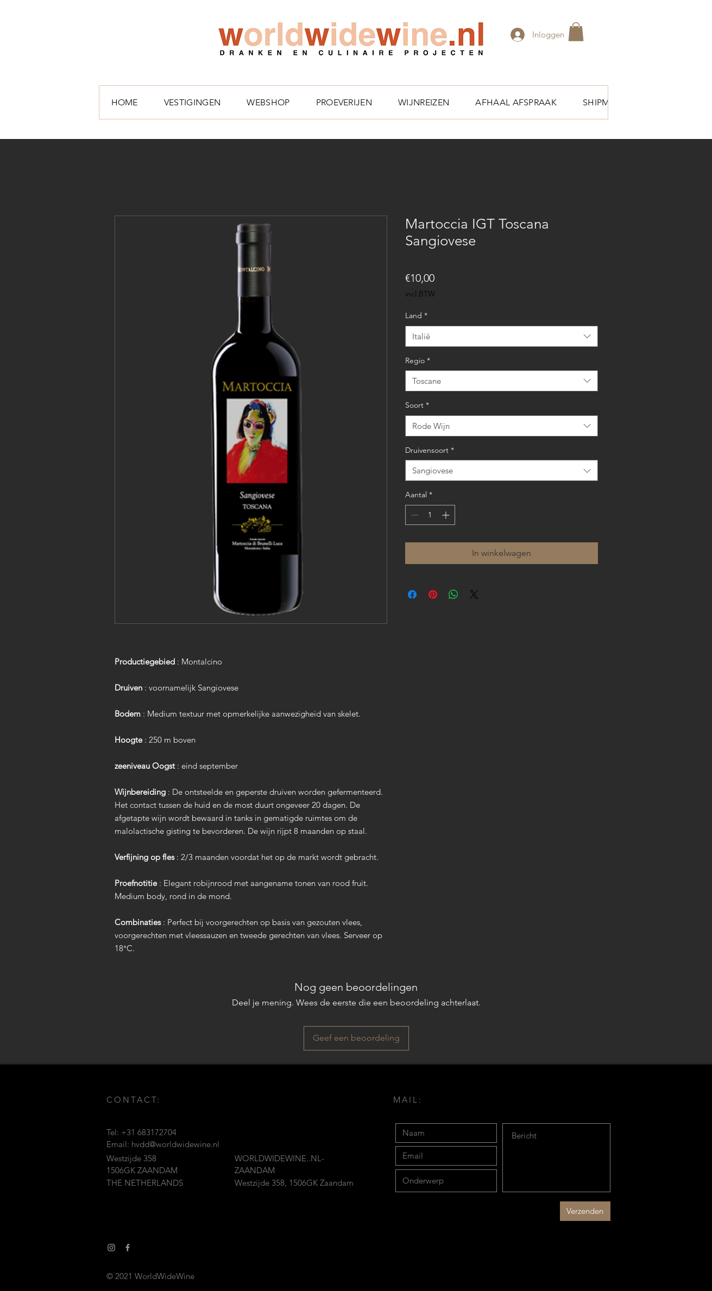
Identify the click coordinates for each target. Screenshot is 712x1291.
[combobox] (501, 336)
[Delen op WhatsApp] (453, 594)
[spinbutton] (430, 514)
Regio (417, 360)
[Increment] (446, 514)
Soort (417, 405)
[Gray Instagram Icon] (111, 1247)
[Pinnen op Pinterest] (432, 594)
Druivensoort (429, 450)
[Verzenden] (585, 1211)
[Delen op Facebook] (412, 594)
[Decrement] (413, 514)
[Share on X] (474, 594)
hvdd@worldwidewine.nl (175, 1144)
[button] (576, 31)
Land (416, 315)
